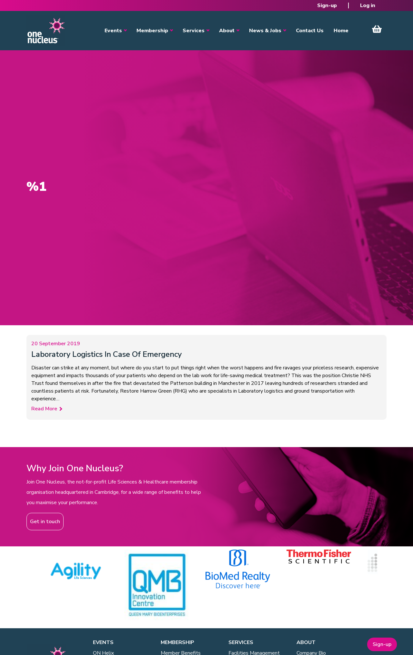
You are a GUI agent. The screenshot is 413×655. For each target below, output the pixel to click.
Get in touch (45, 521)
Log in (367, 5)
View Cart (377, 29)
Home (341, 30)
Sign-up (327, 5)
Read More (44, 408)
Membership (152, 30)
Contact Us (310, 30)
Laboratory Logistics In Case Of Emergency (106, 354)
